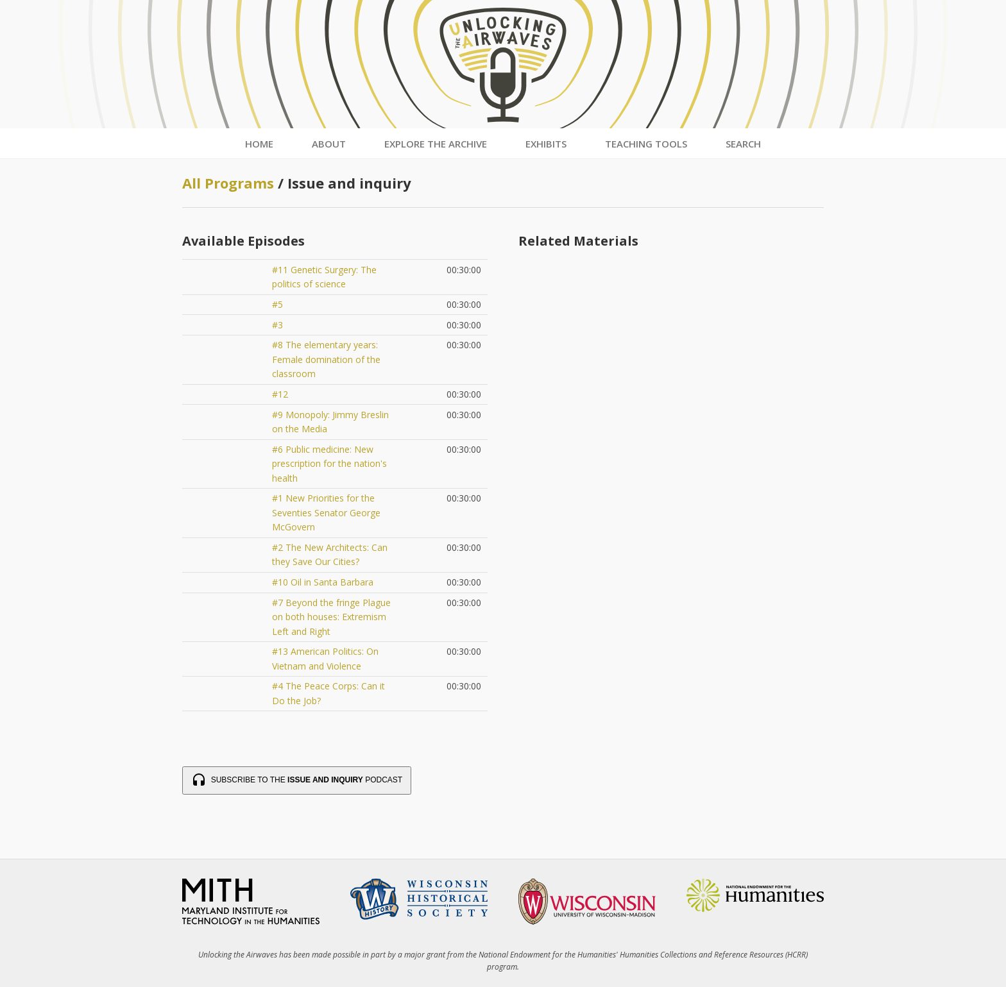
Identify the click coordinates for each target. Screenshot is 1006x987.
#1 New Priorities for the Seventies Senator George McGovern (326, 512)
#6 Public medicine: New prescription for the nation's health (329, 463)
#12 (280, 394)
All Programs (228, 182)
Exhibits (546, 143)
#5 (277, 304)
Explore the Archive (435, 143)
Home (259, 143)
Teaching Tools (646, 143)
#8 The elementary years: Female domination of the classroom (326, 359)
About (329, 143)
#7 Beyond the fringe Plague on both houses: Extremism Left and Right (331, 616)
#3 (277, 325)
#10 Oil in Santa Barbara (322, 582)
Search (743, 143)
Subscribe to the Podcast (296, 780)
